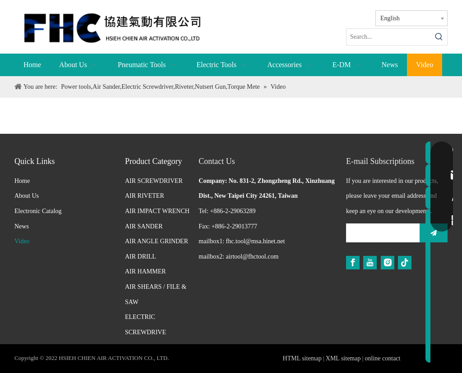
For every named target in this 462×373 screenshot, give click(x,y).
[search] (380, 232)
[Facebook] (353, 262)
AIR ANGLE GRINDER (156, 241)
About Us (26, 195)
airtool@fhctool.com (252, 256)
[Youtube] (370, 262)
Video (21, 241)
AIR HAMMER (145, 271)
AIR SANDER (144, 226)
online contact (383, 358)
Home (22, 180)
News (21, 226)
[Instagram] (387, 262)
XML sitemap (343, 358)
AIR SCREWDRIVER (154, 180)
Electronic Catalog (38, 211)
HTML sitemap (302, 358)
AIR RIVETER (144, 195)
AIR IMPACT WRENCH (157, 211)
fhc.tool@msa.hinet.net (255, 241)
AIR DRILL (140, 256)
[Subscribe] (434, 232)
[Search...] (388, 37)
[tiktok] (404, 262)
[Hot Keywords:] (439, 37)
